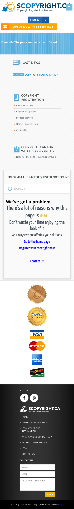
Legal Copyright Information (31, 430)
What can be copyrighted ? (37, 436)
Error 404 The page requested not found (36, 156)
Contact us (37, 261)
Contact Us (21, 130)
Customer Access (24, 105)
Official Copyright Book (27, 124)
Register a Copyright (26, 111)
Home (25, 416)
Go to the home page (37, 242)
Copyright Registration (35, 422)
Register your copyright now (37, 248)
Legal (25, 448)
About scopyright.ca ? (34, 442)
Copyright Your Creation (41, 74)
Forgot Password (24, 117)
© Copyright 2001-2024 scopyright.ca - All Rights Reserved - (35, 504)
